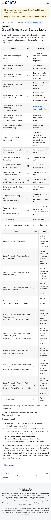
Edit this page (8, 465)
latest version (37, 17)
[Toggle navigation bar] (3, 2)
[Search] (47, 3)
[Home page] (3, 22)
